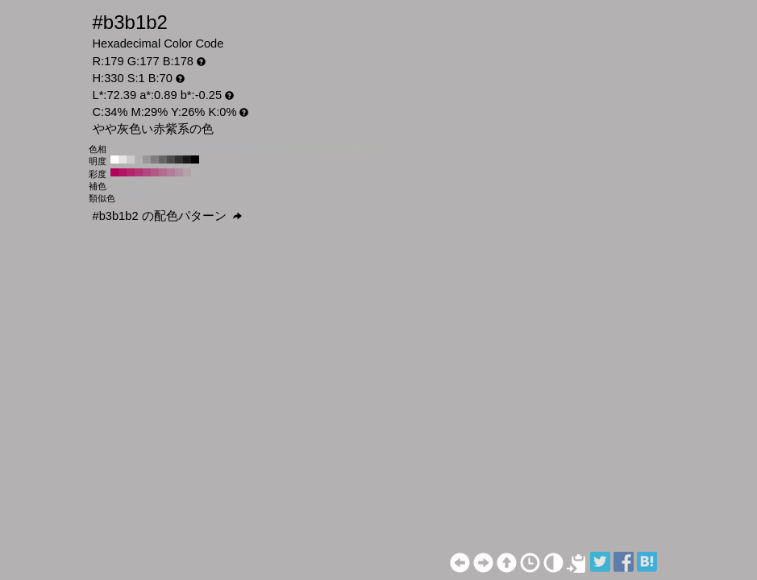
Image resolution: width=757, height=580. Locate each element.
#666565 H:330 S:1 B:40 (163, 159)
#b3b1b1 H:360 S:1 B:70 (114, 147)
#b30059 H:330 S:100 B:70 (114, 172)
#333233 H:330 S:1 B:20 (179, 159)
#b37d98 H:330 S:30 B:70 (171, 172)
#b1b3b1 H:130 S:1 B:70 (300, 147)
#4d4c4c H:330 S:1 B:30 (171, 159)
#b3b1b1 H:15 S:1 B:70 (180, 197)
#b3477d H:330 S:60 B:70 (147, 172)
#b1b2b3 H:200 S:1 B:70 (243, 147)
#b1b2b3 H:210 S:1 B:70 (235, 147)
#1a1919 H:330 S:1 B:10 (187, 159)
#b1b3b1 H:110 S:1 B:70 (316, 147)
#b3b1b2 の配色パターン (167, 215)
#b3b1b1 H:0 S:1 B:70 (405, 147)
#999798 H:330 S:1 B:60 (147, 159)
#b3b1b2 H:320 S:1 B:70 (147, 147)
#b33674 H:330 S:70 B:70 (139, 172)
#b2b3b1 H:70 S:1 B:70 (348, 147)
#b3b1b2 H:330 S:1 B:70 (139, 147)
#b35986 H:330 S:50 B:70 (155, 172)
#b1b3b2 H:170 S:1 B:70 (268, 147)
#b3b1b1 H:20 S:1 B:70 (389, 147)
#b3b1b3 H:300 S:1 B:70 (163, 147)
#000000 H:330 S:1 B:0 (195, 159)
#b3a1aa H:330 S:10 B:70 (187, 172)
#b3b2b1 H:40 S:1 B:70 (372, 147)
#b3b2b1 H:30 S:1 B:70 (380, 147)
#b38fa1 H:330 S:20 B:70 (179, 172)
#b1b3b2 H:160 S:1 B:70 (276, 147)
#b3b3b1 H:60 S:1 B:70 (356, 147)
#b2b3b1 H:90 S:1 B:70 (332, 147)
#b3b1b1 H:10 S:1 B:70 (397, 147)
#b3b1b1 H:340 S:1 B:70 (131, 147)
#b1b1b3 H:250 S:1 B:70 (203, 147)
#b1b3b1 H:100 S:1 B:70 (324, 147)
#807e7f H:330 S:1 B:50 (155, 159)
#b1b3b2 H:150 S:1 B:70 (284, 147)
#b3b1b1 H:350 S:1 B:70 (123, 147)
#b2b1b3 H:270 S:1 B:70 (187, 147)
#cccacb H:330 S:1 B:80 (131, 159)
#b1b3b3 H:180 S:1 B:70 (260, 147)
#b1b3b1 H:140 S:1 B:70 (292, 147)
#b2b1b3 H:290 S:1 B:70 (171, 147)
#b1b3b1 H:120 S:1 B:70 (308, 147)
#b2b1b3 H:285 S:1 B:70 (131, 197)
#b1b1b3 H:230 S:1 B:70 (219, 147)
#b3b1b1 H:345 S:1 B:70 (164, 197)
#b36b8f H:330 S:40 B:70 (163, 172)
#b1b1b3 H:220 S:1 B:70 (227, 147)
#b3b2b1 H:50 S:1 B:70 (364, 147)
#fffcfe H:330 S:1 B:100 (114, 159)
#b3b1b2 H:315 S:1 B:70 (147, 197)
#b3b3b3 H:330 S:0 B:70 (195, 172)
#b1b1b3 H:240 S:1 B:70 (211, 147)
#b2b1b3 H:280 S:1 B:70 (179, 147)
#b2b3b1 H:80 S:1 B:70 (340, 147)
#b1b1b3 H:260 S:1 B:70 (195, 147)
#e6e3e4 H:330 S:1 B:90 (123, 159)
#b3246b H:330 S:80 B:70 (131, 172)
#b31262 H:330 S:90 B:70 (123, 172)
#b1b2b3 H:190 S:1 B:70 (251, 147)
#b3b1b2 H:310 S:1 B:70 (155, 147)
